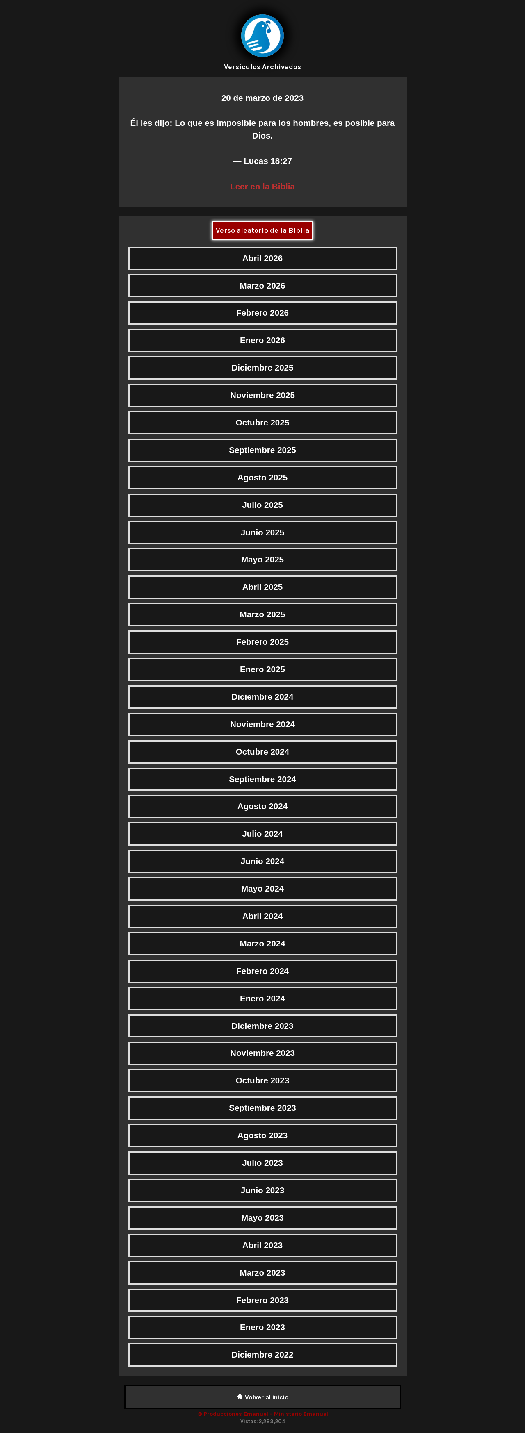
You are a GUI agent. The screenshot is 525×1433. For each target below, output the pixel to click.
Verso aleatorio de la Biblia (262, 230)
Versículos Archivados (262, 67)
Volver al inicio (263, 1397)
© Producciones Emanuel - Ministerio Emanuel (262, 1413)
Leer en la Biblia (262, 186)
